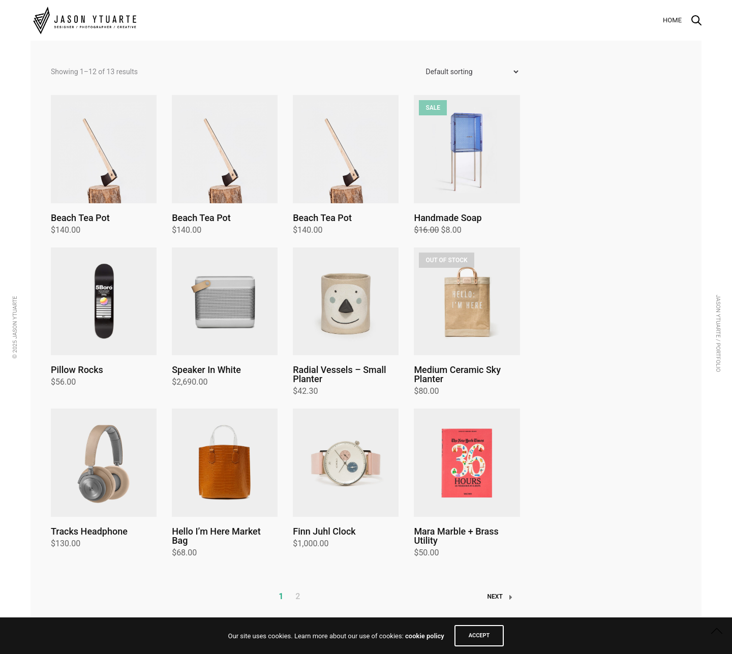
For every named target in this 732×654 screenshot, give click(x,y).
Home (672, 20)
